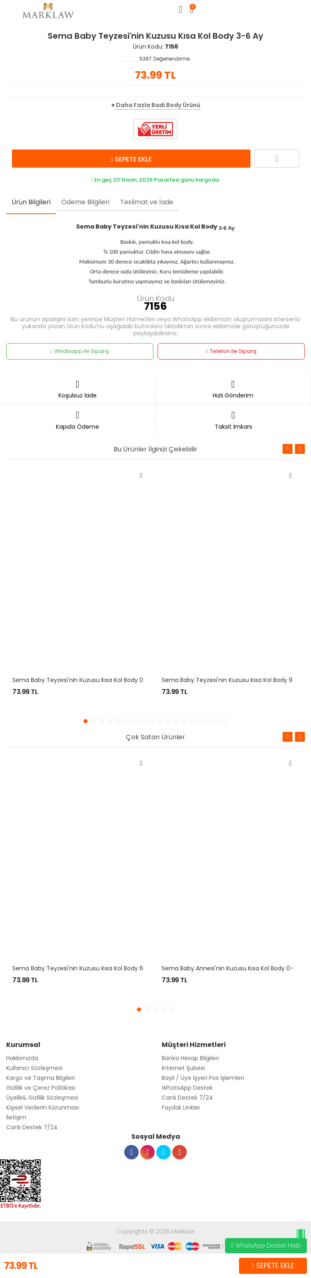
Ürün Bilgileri (31, 202)
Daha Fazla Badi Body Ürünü (158, 105)
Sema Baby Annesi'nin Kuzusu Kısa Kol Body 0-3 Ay (233, 968)
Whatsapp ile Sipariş (80, 351)
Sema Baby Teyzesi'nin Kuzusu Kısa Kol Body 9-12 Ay (235, 680)
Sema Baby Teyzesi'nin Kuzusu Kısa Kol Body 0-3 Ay (85, 680)
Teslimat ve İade (146, 202)
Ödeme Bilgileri (85, 202)
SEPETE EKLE (131, 159)
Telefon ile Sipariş (231, 351)
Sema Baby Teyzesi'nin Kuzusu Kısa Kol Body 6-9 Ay (85, 968)
